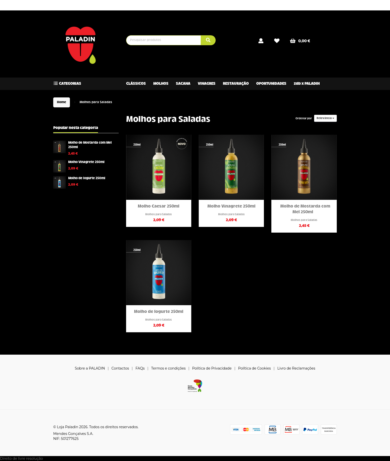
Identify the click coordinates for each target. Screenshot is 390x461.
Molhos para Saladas (168, 119)
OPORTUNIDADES (271, 84)
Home (61, 102)
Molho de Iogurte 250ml (86, 178)
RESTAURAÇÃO (236, 84)
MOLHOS (160, 84)
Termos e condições (168, 368)
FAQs (140, 368)
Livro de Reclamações (296, 368)
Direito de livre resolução (21, 458)
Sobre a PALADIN (90, 368)
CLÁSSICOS (136, 84)
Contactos (120, 368)
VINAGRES (206, 84)
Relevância (325, 118)
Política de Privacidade (212, 368)
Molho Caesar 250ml (158, 206)
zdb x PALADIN (307, 84)
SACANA (183, 84)
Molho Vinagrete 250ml (86, 162)
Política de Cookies (254, 368)
